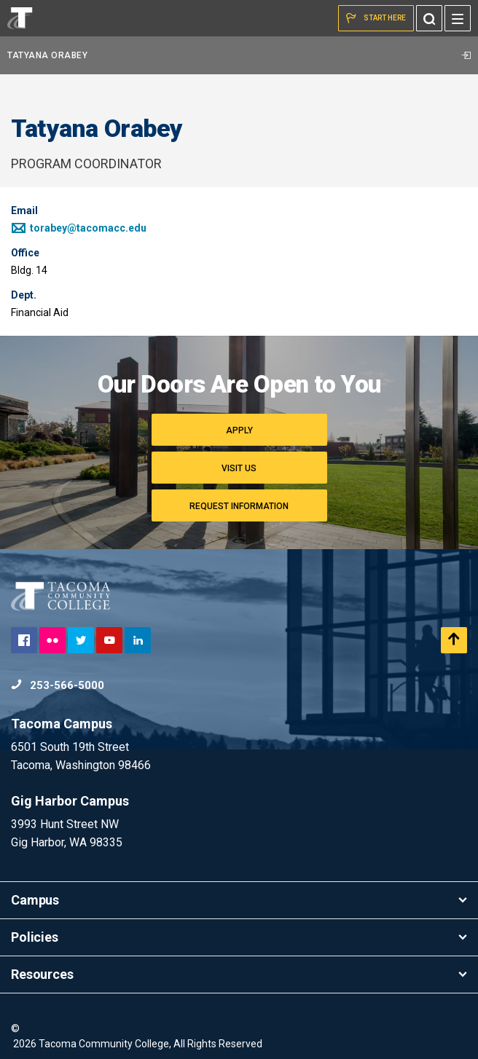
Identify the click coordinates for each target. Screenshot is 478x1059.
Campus (239, 900)
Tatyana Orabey (239, 55)
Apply (239, 430)
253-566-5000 (57, 685)
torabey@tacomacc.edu (78, 228)
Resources (239, 974)
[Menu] (457, 18)
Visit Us (239, 468)
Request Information (239, 506)
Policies (239, 937)
